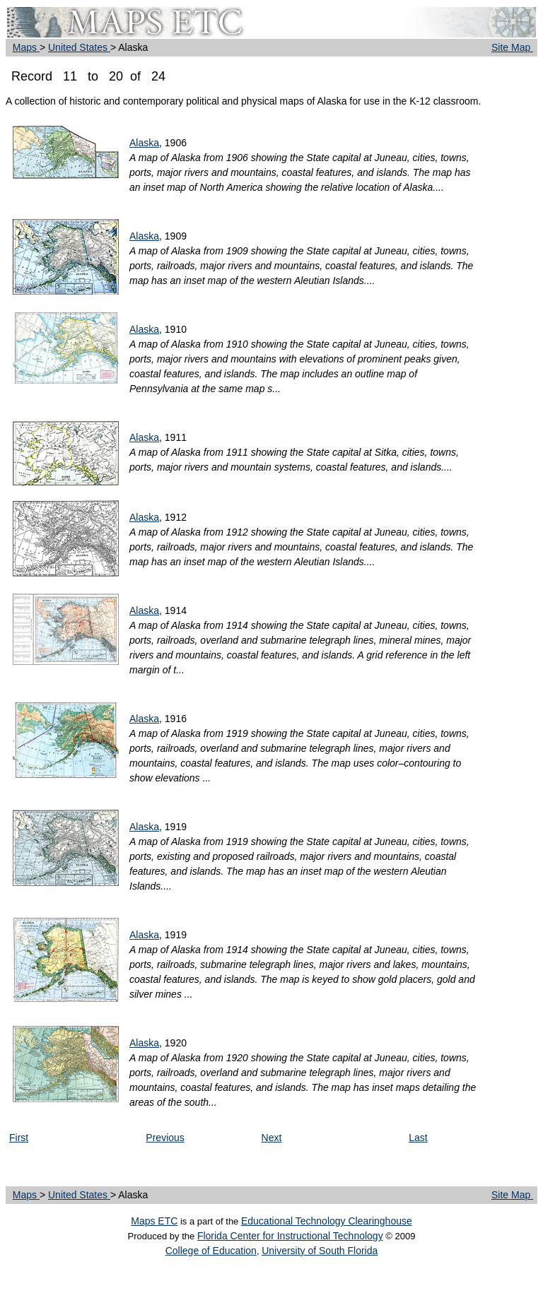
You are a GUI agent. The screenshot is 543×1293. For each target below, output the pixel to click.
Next (272, 1137)
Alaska (144, 142)
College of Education (211, 1250)
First (18, 1137)
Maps (26, 47)
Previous (165, 1137)
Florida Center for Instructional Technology (290, 1235)
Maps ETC (154, 1221)
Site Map (512, 47)
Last (418, 1137)
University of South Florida (320, 1250)
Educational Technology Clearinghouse (326, 1221)
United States (79, 47)
